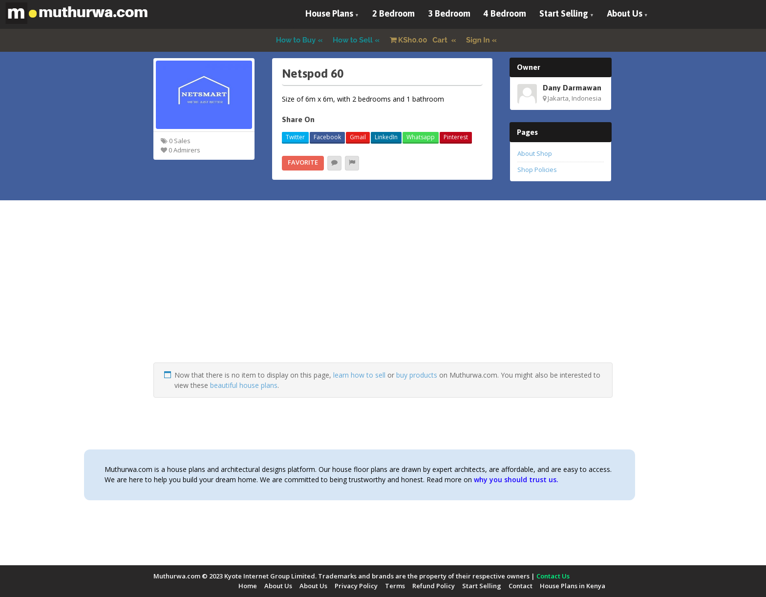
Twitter (295, 137)
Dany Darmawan (572, 87)
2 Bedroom (393, 13)
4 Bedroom (505, 13)
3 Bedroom (449, 13)
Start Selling (563, 13)
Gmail (358, 137)
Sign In (478, 40)
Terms (395, 585)
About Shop (534, 153)
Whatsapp (420, 137)
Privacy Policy (356, 585)
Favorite (303, 162)
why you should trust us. (516, 479)
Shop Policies (537, 169)
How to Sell (353, 40)
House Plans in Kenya (572, 585)
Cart (419, 40)
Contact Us (553, 576)
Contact (520, 585)
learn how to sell (359, 375)
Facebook (327, 137)
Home (247, 585)
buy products (416, 375)
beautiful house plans (243, 385)
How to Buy (296, 40)
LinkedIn (386, 137)
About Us (624, 13)
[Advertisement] (383, 294)
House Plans (329, 13)
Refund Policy (433, 585)
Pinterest (456, 137)
